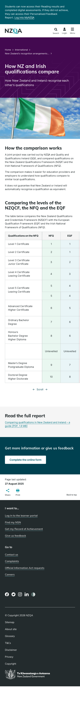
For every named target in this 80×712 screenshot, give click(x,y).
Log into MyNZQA (24, 17)
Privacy (9, 656)
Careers (10, 574)
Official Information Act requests (24, 568)
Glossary (10, 636)
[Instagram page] (20, 594)
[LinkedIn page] (27, 594)
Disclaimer (11, 649)
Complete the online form (25, 459)
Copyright (10, 663)
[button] (8, 493)
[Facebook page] (7, 594)
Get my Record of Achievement (24, 529)
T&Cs (8, 643)
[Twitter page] (13, 594)
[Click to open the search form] (56, 31)
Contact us (11, 554)
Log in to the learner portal (21, 515)
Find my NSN (13, 522)
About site (11, 629)
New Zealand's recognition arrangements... (27, 53)
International (21, 49)
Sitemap (9, 622)
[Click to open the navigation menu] (72, 31)
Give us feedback (15, 535)
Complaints (12, 561)
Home (8, 49)
